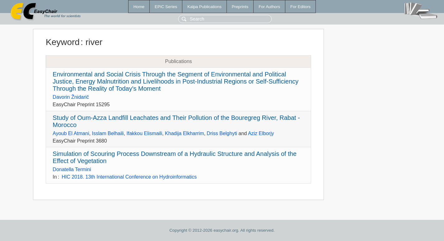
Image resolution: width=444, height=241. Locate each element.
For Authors (269, 6)
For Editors (300, 6)
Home (139, 6)
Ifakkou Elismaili (144, 133)
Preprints (240, 6)
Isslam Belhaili (108, 133)
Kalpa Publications (204, 6)
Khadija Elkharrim (184, 133)
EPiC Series (166, 6)
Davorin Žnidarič (71, 97)
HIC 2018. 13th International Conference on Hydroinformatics (129, 177)
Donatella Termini (72, 169)
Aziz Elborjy (261, 133)
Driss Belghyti (222, 133)
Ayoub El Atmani (71, 133)
